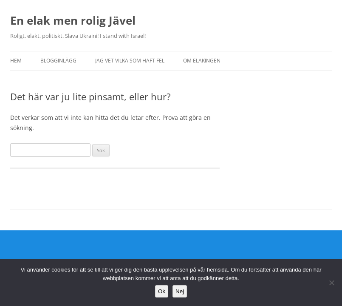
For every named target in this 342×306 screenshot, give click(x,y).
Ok (161, 291)
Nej (179, 291)
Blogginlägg (58, 60)
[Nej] (331, 282)
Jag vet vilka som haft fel (129, 60)
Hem (16, 60)
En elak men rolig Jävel (73, 20)
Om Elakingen (201, 60)
